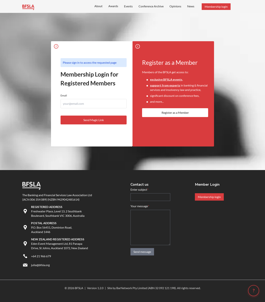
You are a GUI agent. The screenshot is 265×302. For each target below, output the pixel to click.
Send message (142, 251)
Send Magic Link (93, 120)
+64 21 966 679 (41, 256)
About (98, 6)
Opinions (175, 6)
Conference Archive (151, 6)
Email (64, 95)
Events (128, 6)
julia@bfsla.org (40, 265)
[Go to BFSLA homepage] (28, 6)
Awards (113, 6)
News (190, 6)
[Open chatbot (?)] (253, 290)
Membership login (209, 197)
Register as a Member (175, 112)
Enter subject (139, 189)
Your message (139, 206)
